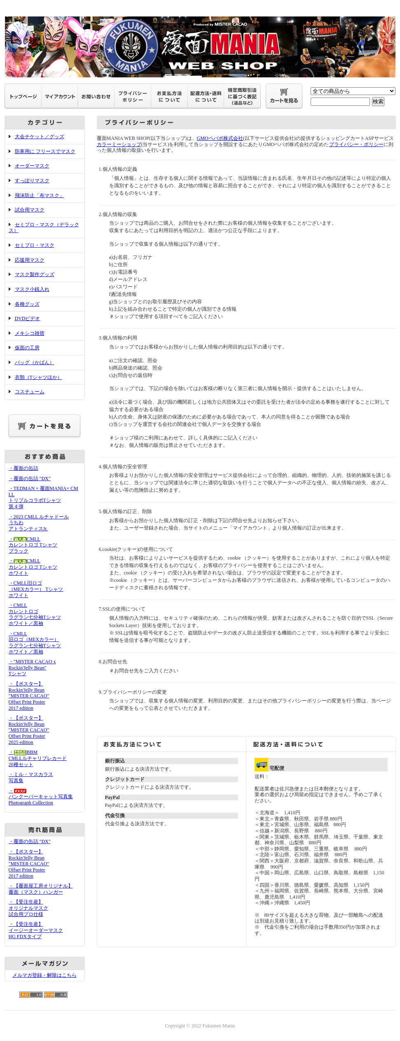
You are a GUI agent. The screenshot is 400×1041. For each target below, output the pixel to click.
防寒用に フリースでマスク (45, 151)
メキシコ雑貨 (29, 333)
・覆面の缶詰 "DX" (30, 478)
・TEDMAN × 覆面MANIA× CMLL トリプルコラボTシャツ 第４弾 (43, 497)
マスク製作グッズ (34, 274)
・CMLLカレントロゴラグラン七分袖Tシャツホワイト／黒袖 (35, 614)
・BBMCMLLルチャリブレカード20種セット (38, 758)
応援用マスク (29, 260)
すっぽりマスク (32, 181)
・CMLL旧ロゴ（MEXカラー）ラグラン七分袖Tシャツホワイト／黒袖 (35, 643)
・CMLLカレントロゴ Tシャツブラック (33, 545)
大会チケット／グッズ (39, 136)
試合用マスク (29, 210)
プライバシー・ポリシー (356, 144)
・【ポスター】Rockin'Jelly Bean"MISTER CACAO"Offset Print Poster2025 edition (29, 730)
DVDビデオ (27, 318)
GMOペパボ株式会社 (220, 138)
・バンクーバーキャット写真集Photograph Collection (41, 797)
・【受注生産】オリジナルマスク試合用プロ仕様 (28, 908)
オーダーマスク (32, 166)
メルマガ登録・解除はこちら (44, 975)
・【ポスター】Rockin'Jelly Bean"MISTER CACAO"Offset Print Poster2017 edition (29, 696)
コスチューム (29, 392)
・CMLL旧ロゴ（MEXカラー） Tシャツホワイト (36, 589)
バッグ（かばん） (34, 362)
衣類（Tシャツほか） (38, 377)
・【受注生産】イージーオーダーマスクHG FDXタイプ (36, 930)
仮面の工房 (27, 348)
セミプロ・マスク (34, 245)
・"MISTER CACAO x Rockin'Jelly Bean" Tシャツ (32, 667)
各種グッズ (27, 304)
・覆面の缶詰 (23, 468)
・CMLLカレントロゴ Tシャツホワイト (33, 567)
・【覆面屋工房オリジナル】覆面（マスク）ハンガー (41, 889)
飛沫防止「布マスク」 (39, 195)
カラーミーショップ (119, 144)
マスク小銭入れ (32, 289)
